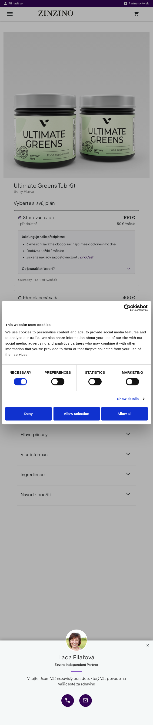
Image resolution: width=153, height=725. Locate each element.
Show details (128, 399)
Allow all (124, 414)
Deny (28, 414)
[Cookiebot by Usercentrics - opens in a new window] (127, 307)
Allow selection (76, 414)
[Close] (148, 644)
